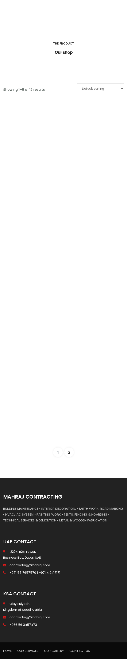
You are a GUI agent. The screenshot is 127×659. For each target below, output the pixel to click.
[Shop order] (100, 88)
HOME (7, 650)
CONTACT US (79, 650)
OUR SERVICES (28, 650)
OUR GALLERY (54, 650)
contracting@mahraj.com (29, 565)
